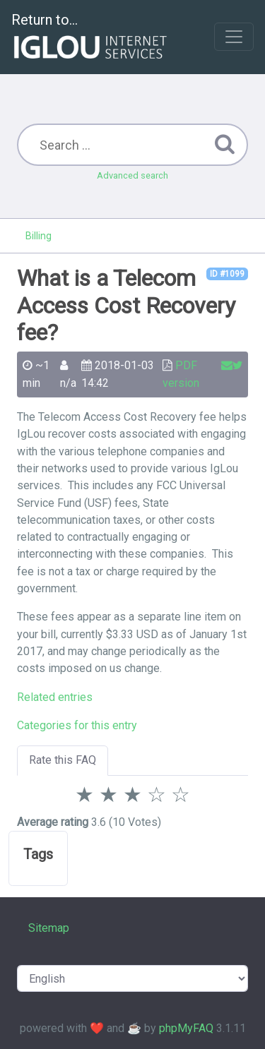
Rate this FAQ (62, 760)
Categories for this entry (77, 725)
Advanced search (132, 175)
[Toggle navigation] (234, 37)
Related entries (55, 697)
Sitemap (48, 928)
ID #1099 (227, 274)
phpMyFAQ (186, 1028)
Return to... (90, 37)
